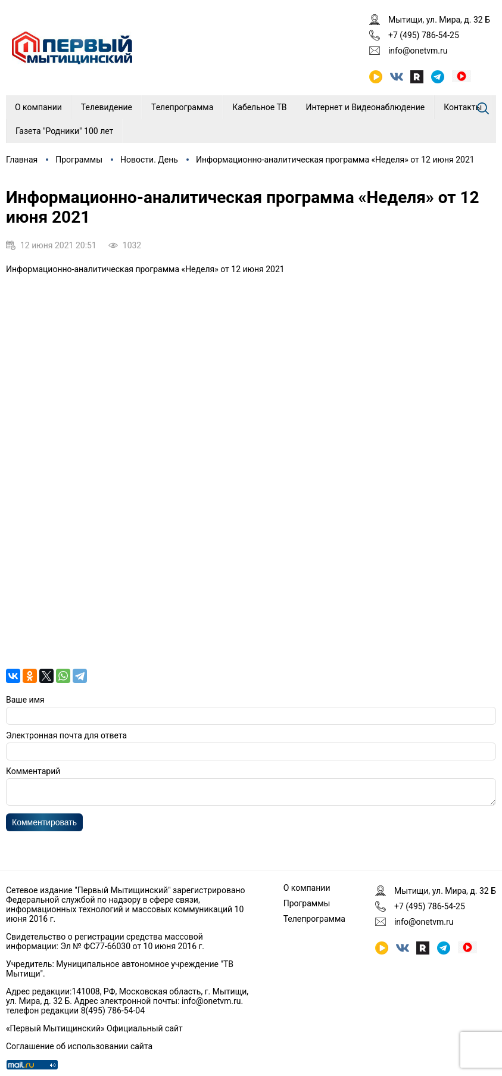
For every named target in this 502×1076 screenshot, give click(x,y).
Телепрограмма (182, 107)
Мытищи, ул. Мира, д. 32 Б (439, 19)
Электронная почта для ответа (66, 735)
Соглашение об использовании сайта (79, 1046)
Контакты (463, 107)
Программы (78, 159)
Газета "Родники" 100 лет (64, 131)
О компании (38, 107)
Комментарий (33, 771)
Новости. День (149, 159)
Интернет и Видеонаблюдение (365, 107)
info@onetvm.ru (418, 50)
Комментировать (44, 826)
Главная (22, 159)
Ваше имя (25, 699)
